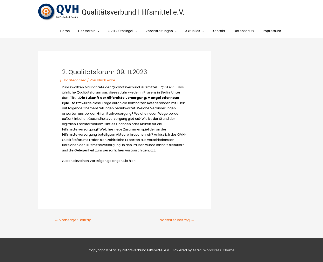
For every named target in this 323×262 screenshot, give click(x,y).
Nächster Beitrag (177, 220)
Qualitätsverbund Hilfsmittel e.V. (133, 12)
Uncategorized (74, 80)
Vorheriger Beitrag (73, 220)
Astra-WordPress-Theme (213, 250)
